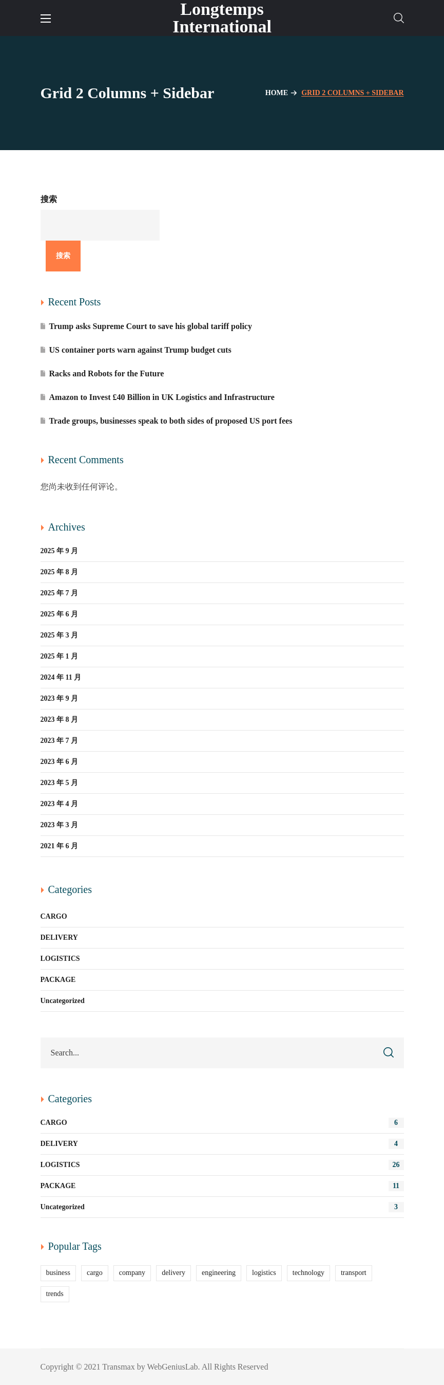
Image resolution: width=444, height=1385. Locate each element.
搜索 (49, 199)
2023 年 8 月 (60, 719)
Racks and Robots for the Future (106, 373)
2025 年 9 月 (60, 551)
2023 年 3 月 (60, 825)
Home (276, 93)
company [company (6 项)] (132, 1273)
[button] (399, 18)
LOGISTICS (60, 958)
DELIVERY (59, 937)
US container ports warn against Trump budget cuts (140, 349)
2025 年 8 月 (60, 572)
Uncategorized (63, 1001)
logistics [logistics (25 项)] (264, 1273)
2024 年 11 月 (61, 677)
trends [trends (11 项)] (55, 1294)
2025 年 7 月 (60, 593)
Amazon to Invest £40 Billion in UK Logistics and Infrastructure (162, 397)
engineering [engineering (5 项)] (219, 1273)
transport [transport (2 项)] (353, 1273)
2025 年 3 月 (60, 635)
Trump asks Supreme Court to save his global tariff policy (150, 326)
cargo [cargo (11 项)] (95, 1273)
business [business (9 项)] (58, 1273)
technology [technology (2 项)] (308, 1273)
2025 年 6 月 (60, 614)
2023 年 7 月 (60, 740)
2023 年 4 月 (60, 804)
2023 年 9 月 (60, 698)
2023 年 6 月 (60, 762)
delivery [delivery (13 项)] (173, 1273)
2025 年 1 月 (60, 656)
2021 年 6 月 (60, 846)
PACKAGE (58, 979)
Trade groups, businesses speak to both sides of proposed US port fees (171, 420)
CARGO (54, 916)
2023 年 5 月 (60, 783)
